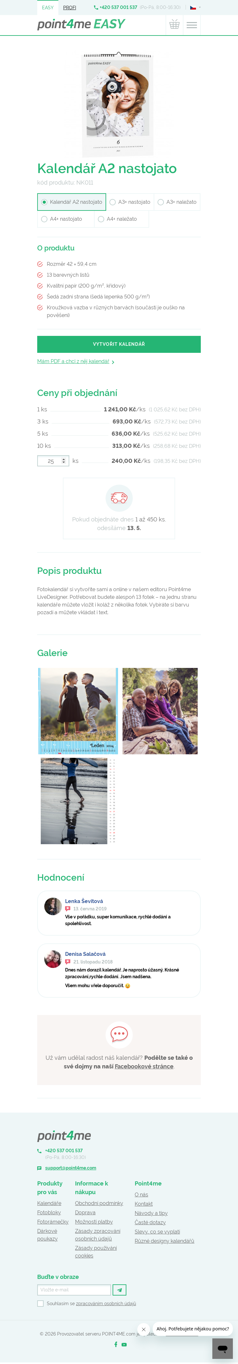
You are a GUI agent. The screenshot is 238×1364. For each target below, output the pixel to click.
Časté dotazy (150, 1222)
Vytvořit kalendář (119, 344)
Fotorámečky (53, 1222)
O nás (141, 1195)
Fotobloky (49, 1212)
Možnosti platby (94, 1222)
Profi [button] (69, 7)
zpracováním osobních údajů (106, 1303)
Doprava (85, 1212)
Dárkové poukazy (47, 1235)
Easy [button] (48, 7)
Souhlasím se (91, 1303)
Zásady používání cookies (96, 1252)
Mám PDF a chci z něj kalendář (73, 361)
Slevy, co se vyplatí (157, 1232)
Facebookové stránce (144, 1066)
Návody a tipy (151, 1213)
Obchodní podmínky (99, 1203)
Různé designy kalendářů (164, 1241)
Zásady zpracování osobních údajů (97, 1235)
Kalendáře (49, 1203)
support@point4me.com (70, 1167)
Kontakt (144, 1204)
